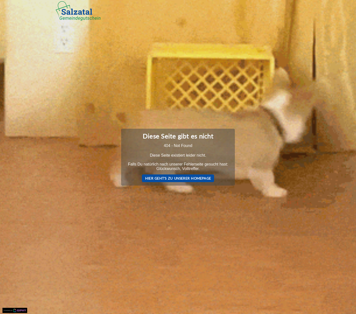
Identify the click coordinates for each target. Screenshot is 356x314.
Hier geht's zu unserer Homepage (178, 178)
